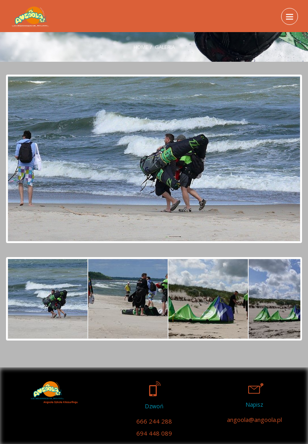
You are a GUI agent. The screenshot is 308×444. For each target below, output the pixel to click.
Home (141, 47)
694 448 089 (154, 433)
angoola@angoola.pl (254, 420)
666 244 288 (154, 421)
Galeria (165, 47)
